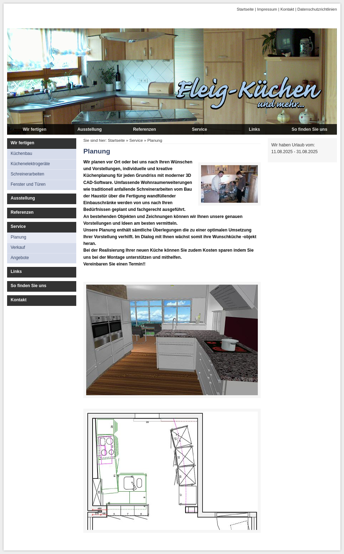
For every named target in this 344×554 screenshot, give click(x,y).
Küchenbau (21, 153)
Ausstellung (89, 129)
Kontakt (287, 9)
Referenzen (144, 129)
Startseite (245, 9)
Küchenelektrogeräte (30, 163)
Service (199, 129)
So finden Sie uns (309, 129)
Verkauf (18, 247)
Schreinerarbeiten (27, 174)
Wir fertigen (34, 129)
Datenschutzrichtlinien (317, 9)
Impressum (267, 9)
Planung (18, 237)
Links (254, 129)
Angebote (20, 257)
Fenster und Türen (28, 184)
